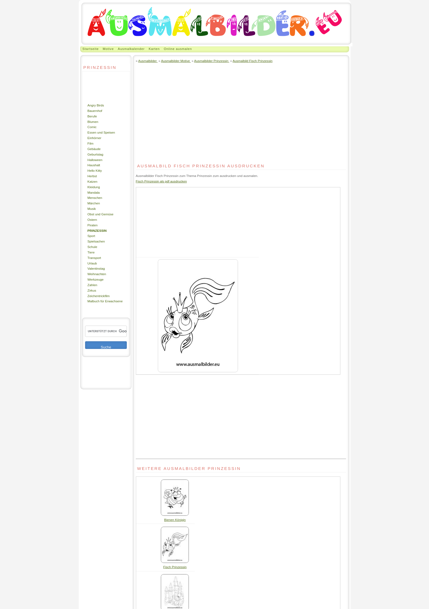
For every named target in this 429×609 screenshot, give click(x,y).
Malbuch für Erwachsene (105, 301)
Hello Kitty (95, 170)
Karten (154, 48)
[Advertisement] (98, 87)
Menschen (95, 197)
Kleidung (94, 187)
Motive (108, 48)
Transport (94, 258)
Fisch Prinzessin (175, 567)
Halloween (95, 160)
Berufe (92, 116)
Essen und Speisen (101, 132)
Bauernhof (95, 110)
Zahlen (92, 285)
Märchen (94, 203)
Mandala (94, 192)
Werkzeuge (96, 279)
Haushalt (94, 165)
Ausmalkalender (131, 48)
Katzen (92, 181)
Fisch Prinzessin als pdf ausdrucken (161, 181)
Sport (91, 236)
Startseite (90, 48)
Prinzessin (97, 230)
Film (91, 143)
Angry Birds (96, 105)
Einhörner (95, 138)
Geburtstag (95, 154)
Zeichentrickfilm (99, 296)
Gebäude (94, 149)
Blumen (93, 121)
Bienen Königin (175, 519)
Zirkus (92, 290)
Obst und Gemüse (101, 214)
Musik (92, 208)
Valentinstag (96, 268)
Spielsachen (96, 241)
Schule (92, 247)
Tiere (91, 252)
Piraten (93, 225)
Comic (92, 127)
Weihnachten (97, 274)
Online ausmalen (178, 48)
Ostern (92, 219)
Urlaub (92, 263)
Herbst (92, 176)
